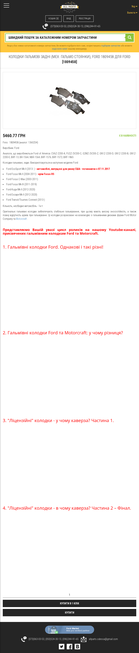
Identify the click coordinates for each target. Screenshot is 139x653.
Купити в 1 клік (69, 603)
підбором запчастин (110, 45)
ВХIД (69, 18)
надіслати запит (59, 49)
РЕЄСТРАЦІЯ (84, 18)
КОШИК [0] (53, 18)
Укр (134, 6)
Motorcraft (21, 218)
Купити (69, 612)
